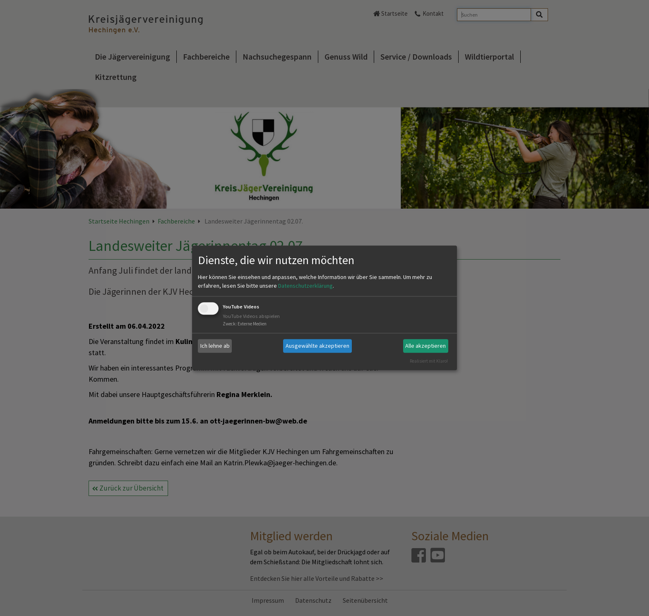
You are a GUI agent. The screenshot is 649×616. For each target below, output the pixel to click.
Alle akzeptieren (425, 345)
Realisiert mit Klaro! (429, 361)
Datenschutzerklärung (305, 285)
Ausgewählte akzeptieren (317, 345)
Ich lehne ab (215, 345)
